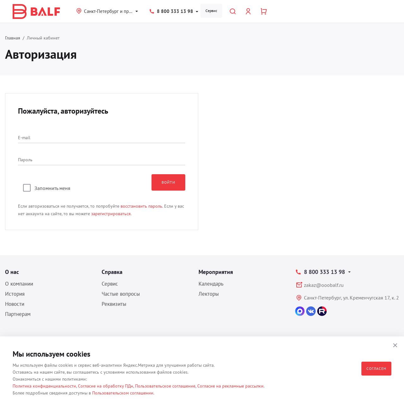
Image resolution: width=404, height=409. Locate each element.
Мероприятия (216, 272)
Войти (168, 182)
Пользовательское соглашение (165, 386)
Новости (14, 303)
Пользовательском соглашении (122, 393)
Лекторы (209, 293)
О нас (12, 272)
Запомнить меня (52, 188)
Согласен (376, 368)
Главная (12, 38)
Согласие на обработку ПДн (105, 386)
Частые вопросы (121, 293)
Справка (112, 272)
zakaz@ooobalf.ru (324, 285)
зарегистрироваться (111, 213)
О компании (19, 283)
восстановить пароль (141, 206)
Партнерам (18, 314)
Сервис (211, 10)
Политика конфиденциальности (44, 386)
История (15, 293)
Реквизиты (114, 303)
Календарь (211, 283)
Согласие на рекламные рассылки (230, 386)
